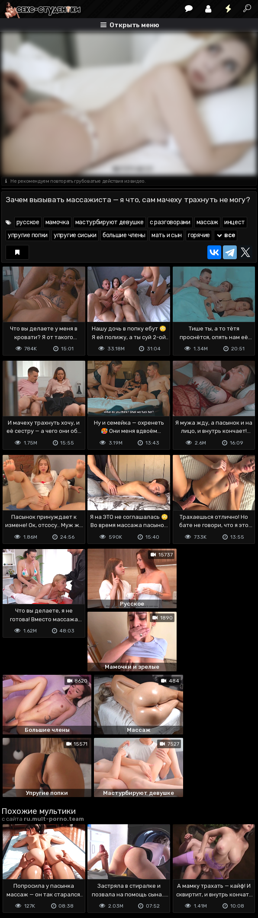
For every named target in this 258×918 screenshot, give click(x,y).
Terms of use (45, 867)
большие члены (124, 235)
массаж (207, 222)
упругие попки (28, 235)
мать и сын (167, 235)
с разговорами (170, 222)
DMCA (15, 867)
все (225, 235)
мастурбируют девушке (109, 222)
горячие (199, 235)
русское (27, 222)
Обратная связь (91, 867)
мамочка (57, 222)
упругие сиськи (75, 235)
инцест (234, 222)
